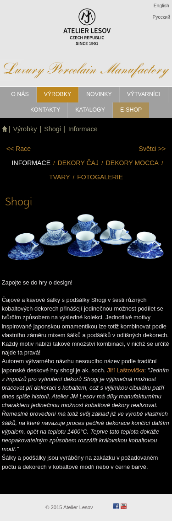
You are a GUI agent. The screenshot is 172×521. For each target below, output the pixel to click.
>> (152, 148)
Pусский (161, 17)
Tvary (59, 177)
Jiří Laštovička (125, 370)
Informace (83, 129)
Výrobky (25, 129)
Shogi (52, 129)
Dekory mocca (132, 163)
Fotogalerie (100, 177)
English (161, 5)
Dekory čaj (78, 163)
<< (18, 148)
